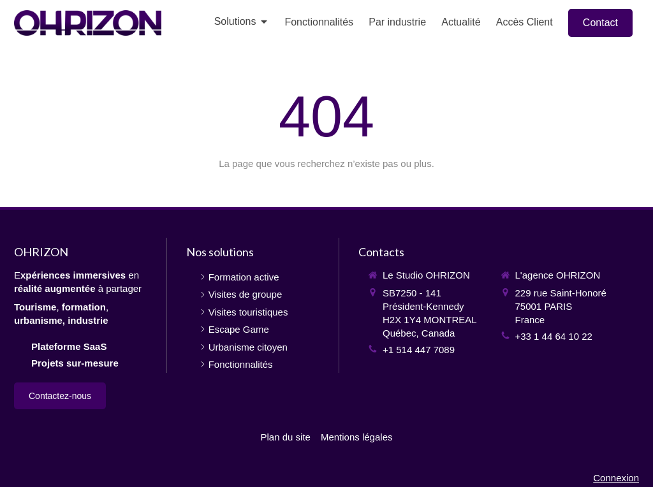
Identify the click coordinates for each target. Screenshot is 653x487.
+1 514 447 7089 (419, 349)
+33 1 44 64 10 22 (553, 336)
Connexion (616, 477)
